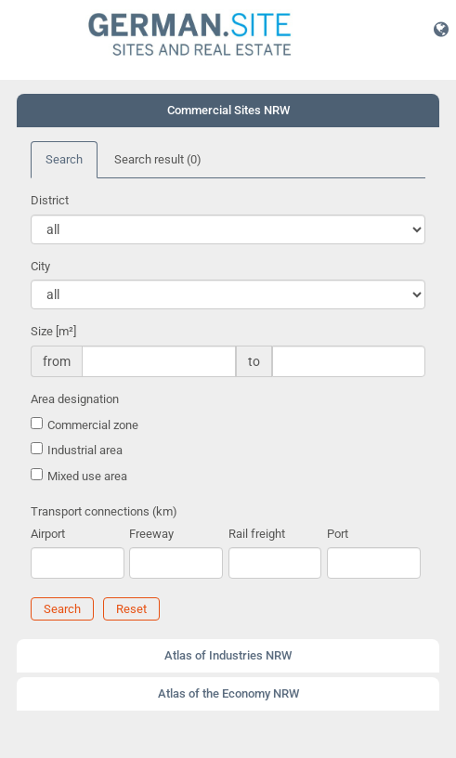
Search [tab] (64, 159)
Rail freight (256, 534)
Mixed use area (87, 476)
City (40, 266)
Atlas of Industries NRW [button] (228, 655)
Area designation (75, 399)
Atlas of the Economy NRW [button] (228, 693)
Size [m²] (53, 331)
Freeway (151, 534)
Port (337, 534)
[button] (441, 28)
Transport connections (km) (104, 511)
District (50, 200)
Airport (48, 534)
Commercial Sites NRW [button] (228, 110)
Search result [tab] (158, 159)
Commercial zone (92, 425)
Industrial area (85, 450)
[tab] (228, 110)
